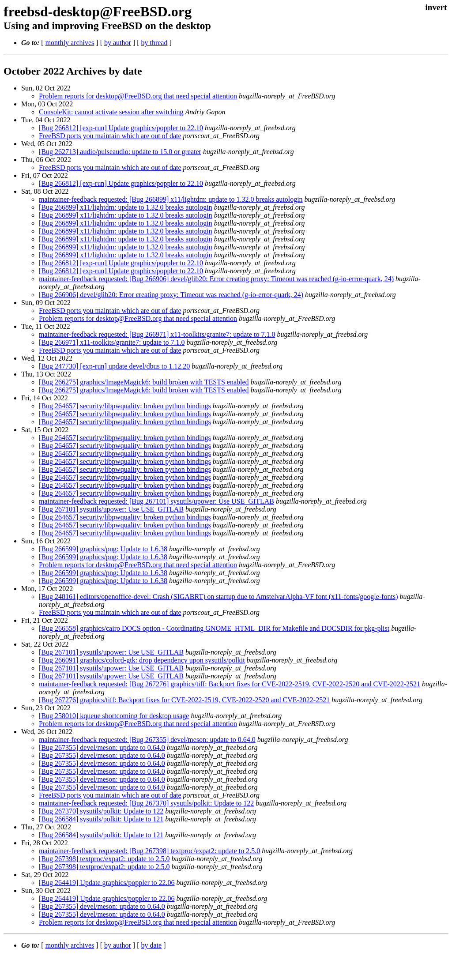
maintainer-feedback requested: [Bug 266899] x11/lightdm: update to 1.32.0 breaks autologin (171, 199)
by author (117, 42)
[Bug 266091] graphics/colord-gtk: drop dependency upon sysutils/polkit (142, 660)
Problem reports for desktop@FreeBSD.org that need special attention (138, 96)
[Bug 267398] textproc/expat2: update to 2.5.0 (104, 858)
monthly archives (69, 42)
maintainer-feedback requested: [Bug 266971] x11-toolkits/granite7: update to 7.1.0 (157, 334)
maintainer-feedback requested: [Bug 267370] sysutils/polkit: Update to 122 (146, 803)
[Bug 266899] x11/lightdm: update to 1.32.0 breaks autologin (125, 207)
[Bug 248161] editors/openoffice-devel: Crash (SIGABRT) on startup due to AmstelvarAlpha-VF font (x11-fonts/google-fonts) (218, 596)
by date (151, 945)
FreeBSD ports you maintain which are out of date (110, 135)
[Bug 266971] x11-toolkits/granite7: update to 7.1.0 (112, 342)
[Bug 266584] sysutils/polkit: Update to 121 (101, 819)
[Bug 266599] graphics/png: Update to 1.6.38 (103, 549)
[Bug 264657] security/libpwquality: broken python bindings (125, 406)
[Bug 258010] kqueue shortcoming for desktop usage (114, 715)
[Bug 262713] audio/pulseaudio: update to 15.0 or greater (120, 151)
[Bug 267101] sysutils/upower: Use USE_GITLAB (111, 509)
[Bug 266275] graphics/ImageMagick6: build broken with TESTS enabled (144, 382)
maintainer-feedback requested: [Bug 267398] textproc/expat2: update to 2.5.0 (149, 851)
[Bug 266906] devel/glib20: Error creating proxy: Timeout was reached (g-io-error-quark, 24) (171, 294)
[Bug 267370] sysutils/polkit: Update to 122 (101, 811)
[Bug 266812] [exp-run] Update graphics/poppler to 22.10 (121, 128)
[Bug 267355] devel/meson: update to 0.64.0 (102, 747)
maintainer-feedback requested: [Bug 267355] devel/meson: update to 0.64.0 (147, 739)
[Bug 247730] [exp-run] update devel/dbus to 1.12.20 (114, 366)
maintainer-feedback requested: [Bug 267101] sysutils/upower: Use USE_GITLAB (156, 501)
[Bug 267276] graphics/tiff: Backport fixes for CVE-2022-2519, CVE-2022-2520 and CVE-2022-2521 (184, 700)
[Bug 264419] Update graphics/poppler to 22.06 (107, 882)
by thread (154, 42)
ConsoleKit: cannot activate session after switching (111, 112)
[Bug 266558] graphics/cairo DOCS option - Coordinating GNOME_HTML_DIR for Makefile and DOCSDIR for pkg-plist (214, 628)
